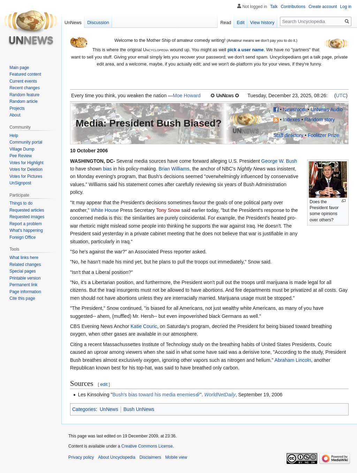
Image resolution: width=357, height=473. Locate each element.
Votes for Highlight (26, 162)
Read (225, 22)
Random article (23, 101)
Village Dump (21, 149)
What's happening (26, 230)
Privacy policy (81, 457)
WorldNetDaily (219, 394)
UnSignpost (20, 183)
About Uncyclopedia (116, 457)
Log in (345, 6)
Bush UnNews (138, 409)
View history (262, 22)
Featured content (25, 74)
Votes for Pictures (25, 176)
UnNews (109, 409)
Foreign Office (22, 237)
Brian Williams (174, 168)
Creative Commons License (147, 446)
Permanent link (23, 284)
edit (103, 384)
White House (105, 210)
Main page (19, 67)
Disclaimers (150, 457)
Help (13, 135)
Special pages (22, 271)
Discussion (98, 22)
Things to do (20, 203)
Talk (274, 6)
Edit (240, 22)
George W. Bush (279, 161)
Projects (16, 108)
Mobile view (176, 457)
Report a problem (25, 223)
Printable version (24, 278)
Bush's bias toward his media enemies (154, 394)
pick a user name (245, 49)
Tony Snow (168, 210)
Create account (323, 6)
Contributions (293, 6)
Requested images (26, 216)
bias (107, 168)
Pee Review (20, 155)
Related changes (25, 264)
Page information (25, 291)
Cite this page (22, 298)
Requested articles (26, 210)
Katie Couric (144, 326)
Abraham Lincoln (292, 360)
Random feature (24, 94)
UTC (341, 95)
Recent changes (24, 87)
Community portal (25, 142)
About (14, 115)
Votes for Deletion (26, 169)
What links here (23, 257)
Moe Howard (186, 95)
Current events (23, 81)
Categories (84, 409)
